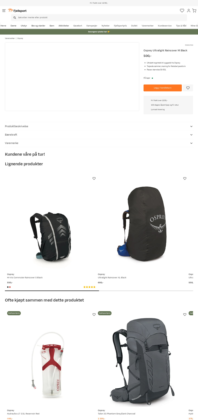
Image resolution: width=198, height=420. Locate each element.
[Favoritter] (174, 13)
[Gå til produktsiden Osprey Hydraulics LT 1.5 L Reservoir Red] (123, 294)
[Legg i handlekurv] (163, 84)
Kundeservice (186, 21)
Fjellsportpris (141, 21)
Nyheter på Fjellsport (56, 383)
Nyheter (127, 21)
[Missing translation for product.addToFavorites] (188, 84)
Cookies (193, 416)
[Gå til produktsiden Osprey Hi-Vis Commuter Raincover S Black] (26, 198)
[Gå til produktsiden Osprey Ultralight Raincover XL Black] (75, 198)
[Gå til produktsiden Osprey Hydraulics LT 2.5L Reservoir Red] (26, 294)
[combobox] (101, 13)
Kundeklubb (90, 383)
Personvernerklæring (163, 416)
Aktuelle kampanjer (55, 379)
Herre (8, 21)
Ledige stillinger (91, 392)
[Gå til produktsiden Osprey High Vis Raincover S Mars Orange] (172, 198)
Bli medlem (181, 355)
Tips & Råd (13, 392)
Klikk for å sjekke (168, 122)
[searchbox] (105, 13)
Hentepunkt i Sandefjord (20, 397)
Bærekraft (89, 397)
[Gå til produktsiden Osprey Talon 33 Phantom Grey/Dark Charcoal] (75, 294)
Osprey (20, 35)
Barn (56, 21)
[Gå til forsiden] (19, 13)
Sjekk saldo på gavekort (19, 383)
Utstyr (28, 21)
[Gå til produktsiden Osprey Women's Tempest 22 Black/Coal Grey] (172, 294)
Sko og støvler (43, 21)
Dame (18, 21)
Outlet (156, 21)
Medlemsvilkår (91, 388)
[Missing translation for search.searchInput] (47, 13)
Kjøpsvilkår (180, 416)
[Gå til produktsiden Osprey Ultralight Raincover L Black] (123, 198)
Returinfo (12, 388)
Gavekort (50, 392)
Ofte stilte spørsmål (17, 379)
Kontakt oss (13, 401)
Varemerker (169, 21)
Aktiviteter (68, 21)
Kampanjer (113, 21)
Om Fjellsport (90, 379)
